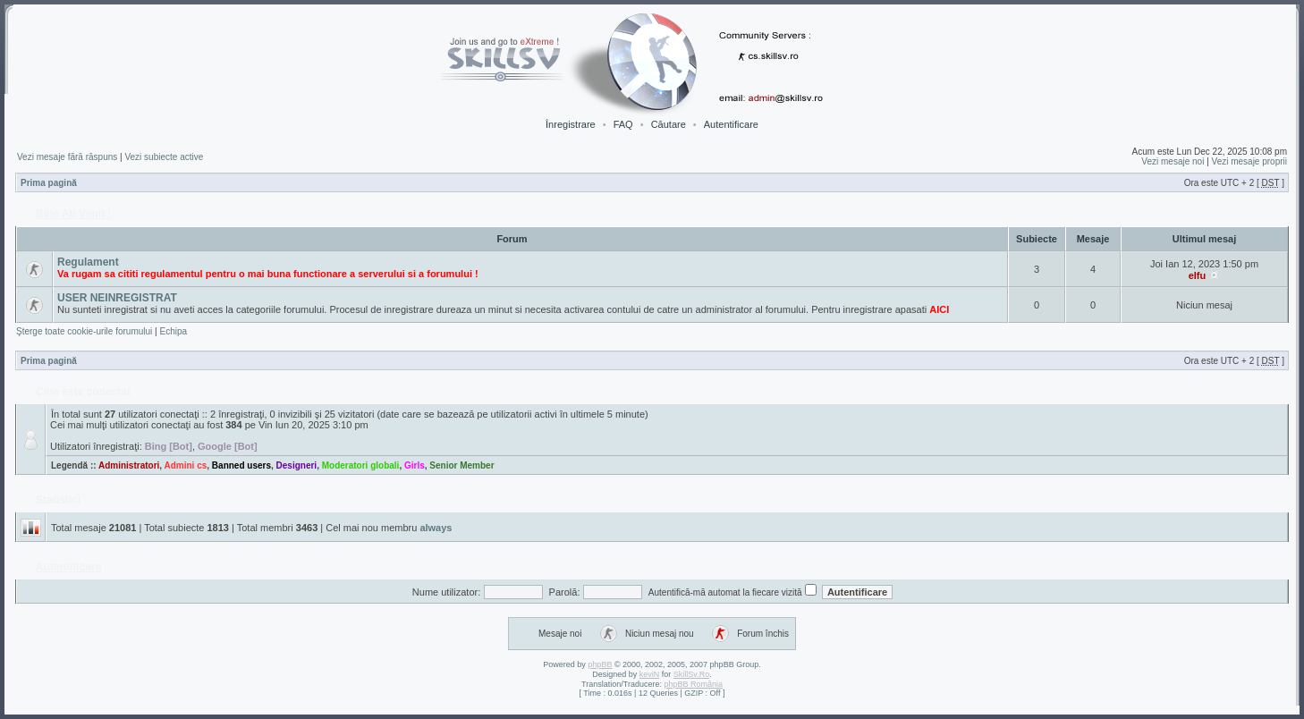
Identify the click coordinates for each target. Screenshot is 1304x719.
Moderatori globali (361, 465)
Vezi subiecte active (163, 157)
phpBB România (693, 684)
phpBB (600, 664)
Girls (414, 465)
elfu (1198, 275)
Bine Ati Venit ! (73, 213)
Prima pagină (49, 183)
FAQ (623, 124)
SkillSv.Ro (691, 674)
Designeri (297, 465)
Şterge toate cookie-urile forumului (84, 331)
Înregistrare (571, 124)
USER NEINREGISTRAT (117, 298)
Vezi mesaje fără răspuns (67, 157)
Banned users (241, 465)
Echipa (173, 331)
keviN (649, 674)
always (435, 527)
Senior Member (461, 465)
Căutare (668, 124)
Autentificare (731, 124)
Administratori (128, 465)
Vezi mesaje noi (1172, 161)
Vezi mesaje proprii (1249, 161)
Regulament (88, 262)
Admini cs (186, 465)
